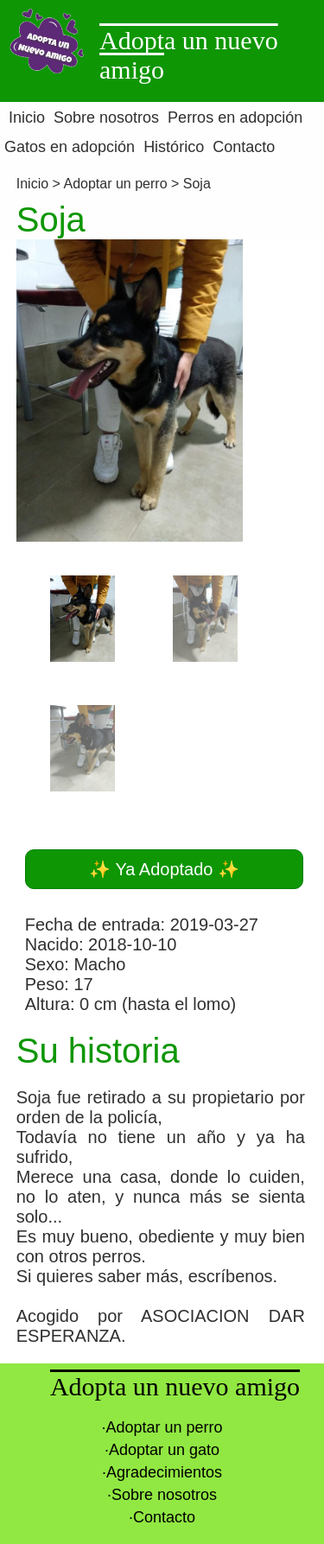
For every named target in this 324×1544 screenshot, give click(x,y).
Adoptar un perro (115, 183)
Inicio (34, 183)
